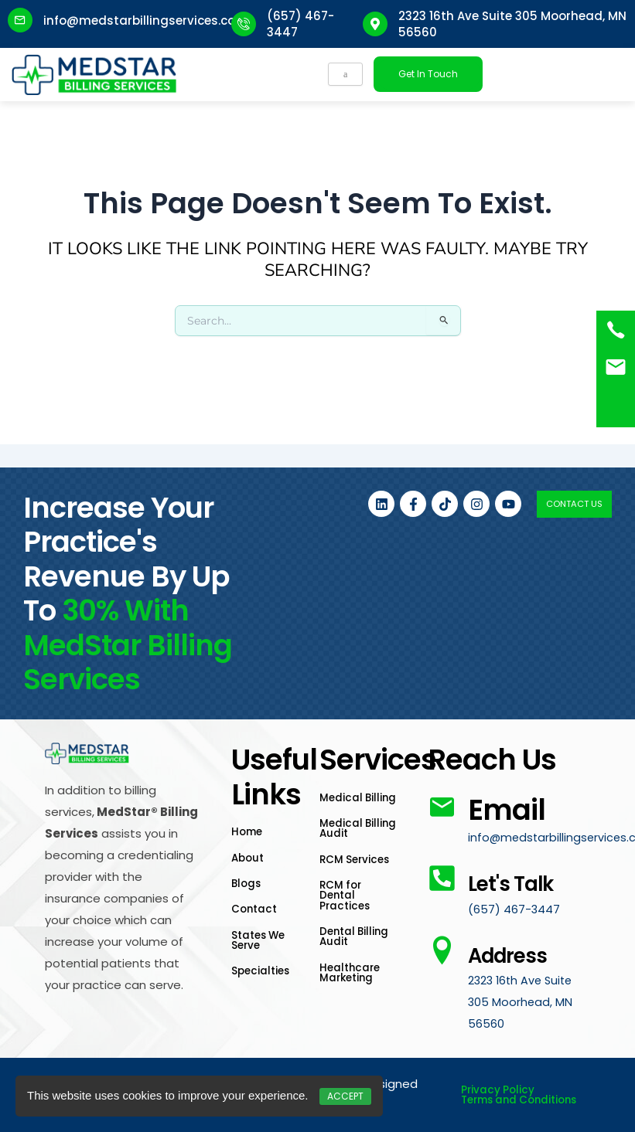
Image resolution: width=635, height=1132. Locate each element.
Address (525, 963)
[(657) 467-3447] (615, 330)
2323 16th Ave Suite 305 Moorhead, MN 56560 (523, 1012)
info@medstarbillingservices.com (145, 20)
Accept (345, 1096)
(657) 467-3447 (514, 920)
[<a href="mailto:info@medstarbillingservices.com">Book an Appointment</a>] (615, 367)
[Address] (442, 961)
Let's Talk (498, 875)
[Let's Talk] (442, 855)
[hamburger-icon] (345, 74)
